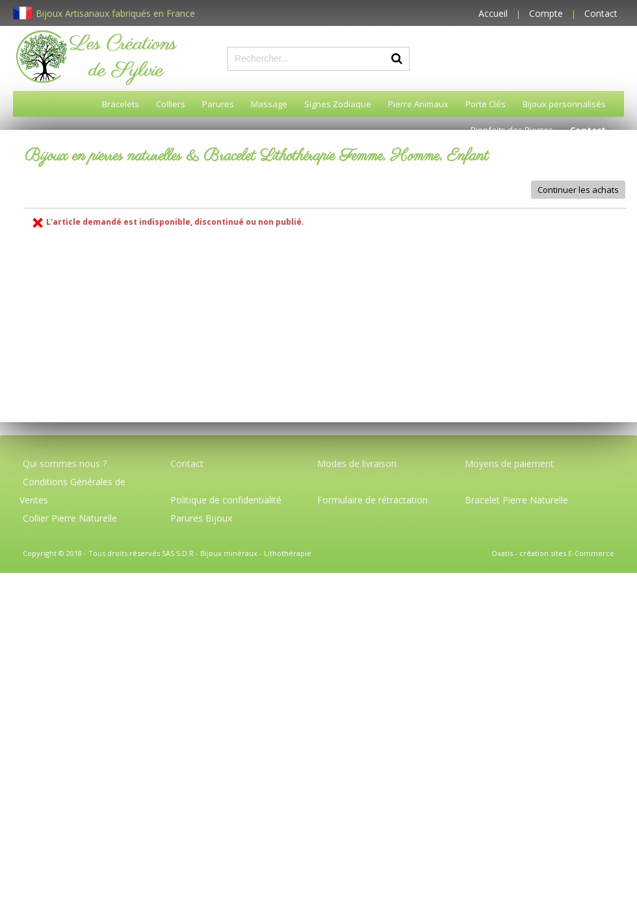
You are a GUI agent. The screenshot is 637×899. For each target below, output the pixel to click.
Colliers (170, 104)
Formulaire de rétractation (372, 500)
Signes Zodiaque (337, 104)
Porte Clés (485, 104)
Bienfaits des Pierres (512, 130)
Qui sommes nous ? (65, 463)
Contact (601, 13)
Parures (218, 104)
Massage (269, 104)
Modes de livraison (356, 463)
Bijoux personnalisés (564, 104)
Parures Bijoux (201, 518)
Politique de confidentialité (225, 500)
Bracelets (120, 104)
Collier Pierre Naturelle (70, 518)
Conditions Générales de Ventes (72, 490)
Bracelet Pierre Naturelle (516, 500)
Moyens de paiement (509, 463)
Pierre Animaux (418, 104)
